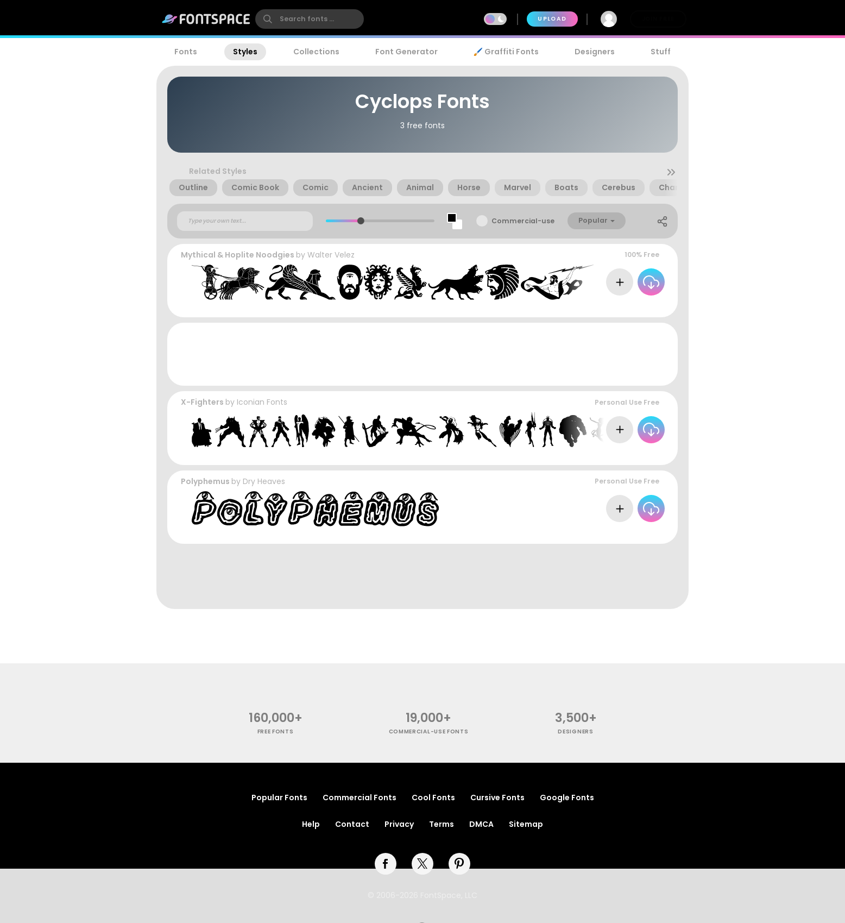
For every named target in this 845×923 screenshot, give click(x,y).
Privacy (399, 824)
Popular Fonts (279, 797)
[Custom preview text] (245, 221)
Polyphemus (205, 481)
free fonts (275, 731)
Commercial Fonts (359, 797)
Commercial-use (522, 220)
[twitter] (422, 864)
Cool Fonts (433, 797)
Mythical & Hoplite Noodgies (237, 254)
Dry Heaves (264, 481)
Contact (352, 824)
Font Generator (406, 51)
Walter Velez (331, 254)
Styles (245, 51)
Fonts (185, 51)
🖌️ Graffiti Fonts (506, 51)
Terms (441, 824)
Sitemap (526, 824)
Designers (595, 51)
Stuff (661, 51)
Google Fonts (567, 797)
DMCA (481, 824)
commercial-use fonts (429, 731)
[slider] (360, 220)
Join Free (658, 19)
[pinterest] (459, 864)
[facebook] (385, 864)
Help (311, 824)
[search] (309, 19)
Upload (552, 19)
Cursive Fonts (497, 797)
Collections (316, 51)
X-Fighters (202, 402)
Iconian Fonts (262, 402)
